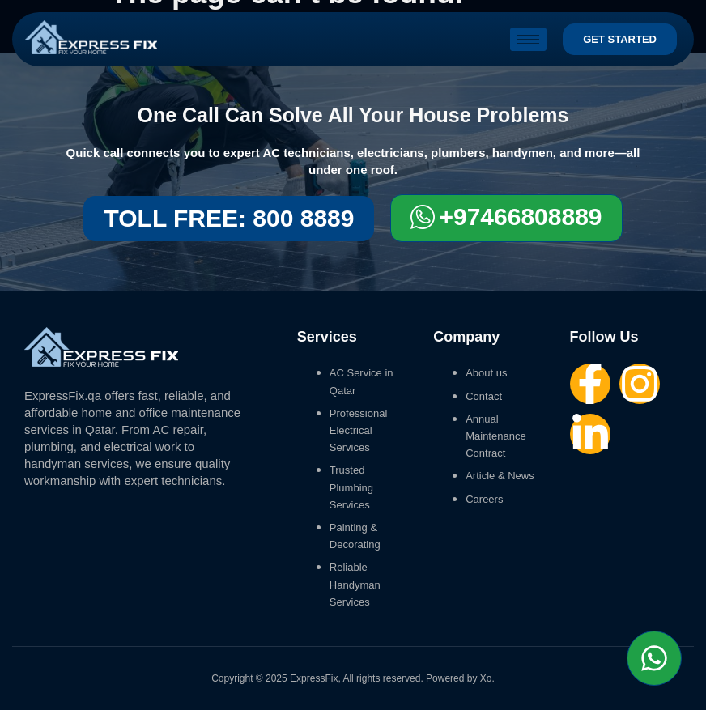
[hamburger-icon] (528, 39)
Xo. (487, 678)
